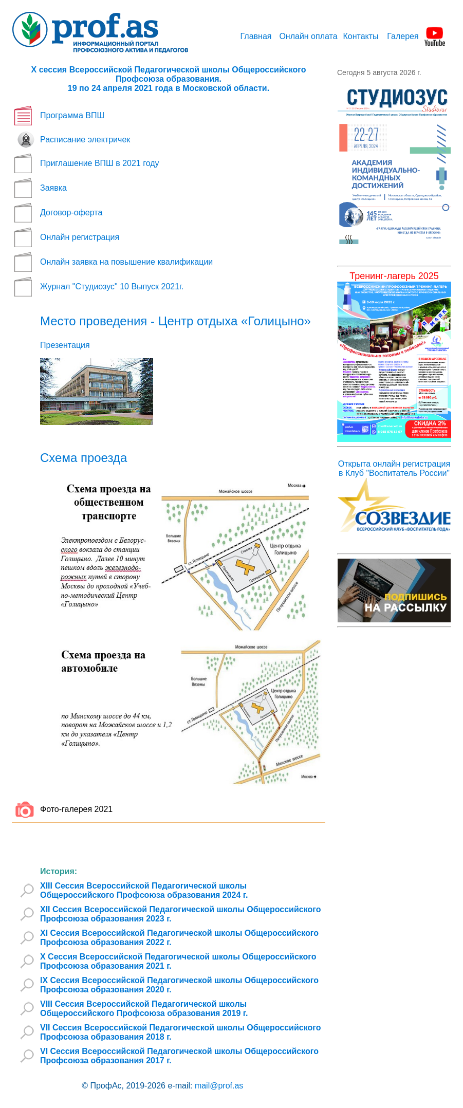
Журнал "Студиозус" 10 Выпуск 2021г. (111, 286)
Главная (256, 36)
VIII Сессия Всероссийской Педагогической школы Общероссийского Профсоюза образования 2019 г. (144, 1009)
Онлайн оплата (308, 36)
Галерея (402, 36)
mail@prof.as (219, 1085)
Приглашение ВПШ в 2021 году (99, 163)
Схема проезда (83, 458)
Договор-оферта (71, 212)
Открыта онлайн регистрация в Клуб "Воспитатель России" (394, 468)
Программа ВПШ (72, 115)
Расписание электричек (85, 139)
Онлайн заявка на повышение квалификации (126, 261)
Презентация (65, 345)
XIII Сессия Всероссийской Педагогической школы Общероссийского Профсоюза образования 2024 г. (144, 890)
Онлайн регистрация (79, 237)
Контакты (360, 36)
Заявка (53, 187)
